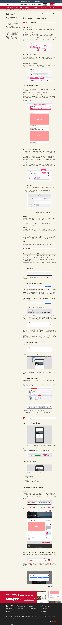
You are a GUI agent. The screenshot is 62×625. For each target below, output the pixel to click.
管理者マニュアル (20, 608)
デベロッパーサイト (47, 616)
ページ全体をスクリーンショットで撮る (14, 39)
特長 (7, 606)
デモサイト (45, 4)
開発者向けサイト (20, 4)
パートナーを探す (9, 616)
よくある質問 (38, 4)
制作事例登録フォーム (32, 608)
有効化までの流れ (43, 611)
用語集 (53, 616)
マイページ (33, 4)
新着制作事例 (30, 606)
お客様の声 (27, 7)
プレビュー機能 (9, 36)
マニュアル (19, 605)
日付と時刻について (11, 18)
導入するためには (9, 608)
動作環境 (8, 611)
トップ (7, 9)
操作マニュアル (12, 9)
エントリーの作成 (11, 28)
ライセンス (42, 605)
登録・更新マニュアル (21, 606)
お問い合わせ (52, 4)
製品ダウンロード (34, 616)
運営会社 (21, 618)
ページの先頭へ (52, 624)
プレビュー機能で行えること (12, 38)
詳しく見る (29, 599)
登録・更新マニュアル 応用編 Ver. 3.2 (21, 9)
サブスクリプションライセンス (45, 606)
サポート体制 (51, 7)
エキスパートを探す (17, 616)
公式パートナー (43, 7)
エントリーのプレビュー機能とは (13, 37)
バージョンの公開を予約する (12, 34)
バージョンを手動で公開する (12, 33)
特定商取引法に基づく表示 (37, 618)
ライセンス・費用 (18, 7)
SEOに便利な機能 (11, 24)
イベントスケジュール (25, 616)
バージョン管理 (9, 26)
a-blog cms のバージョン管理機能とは (14, 27)
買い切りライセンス (43, 608)
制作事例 (35, 7)
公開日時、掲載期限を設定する (13, 21)
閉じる (60, 1)
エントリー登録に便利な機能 (11, 17)
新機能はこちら (37, 1)
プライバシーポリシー (28, 618)
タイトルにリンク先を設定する (13, 23)
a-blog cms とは (10, 7)
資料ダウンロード (27, 4)
